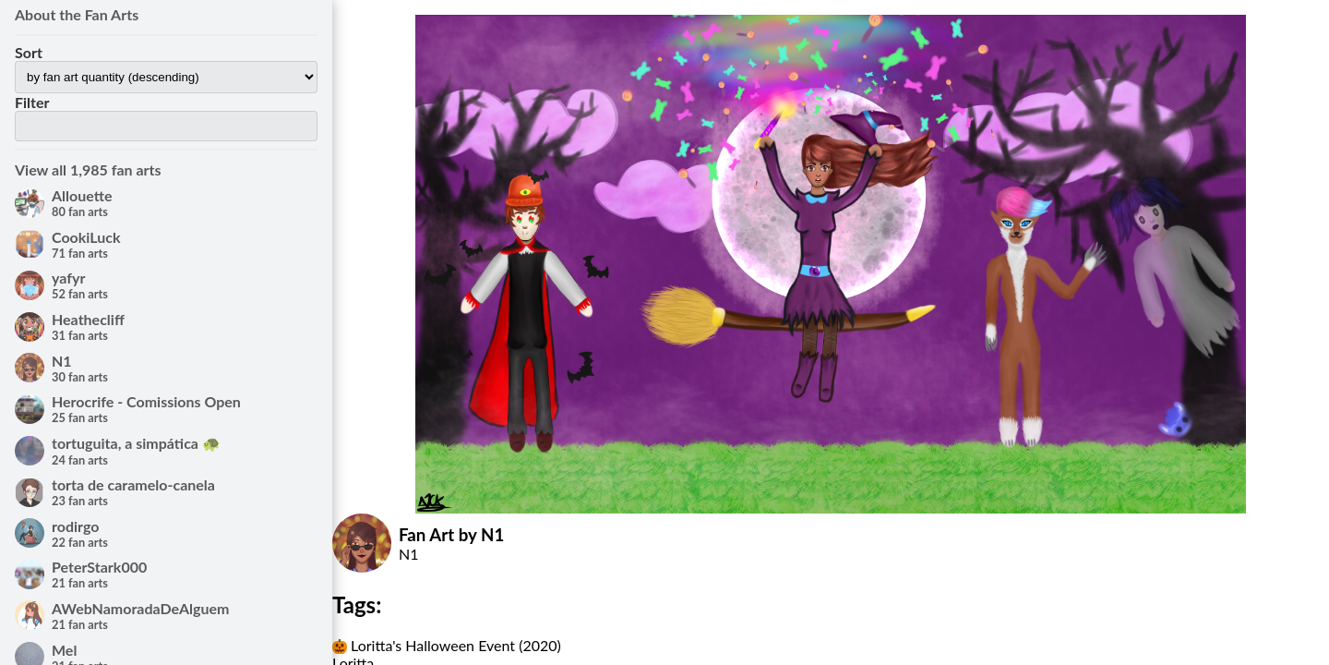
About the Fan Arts (76, 14)
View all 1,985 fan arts (88, 169)
